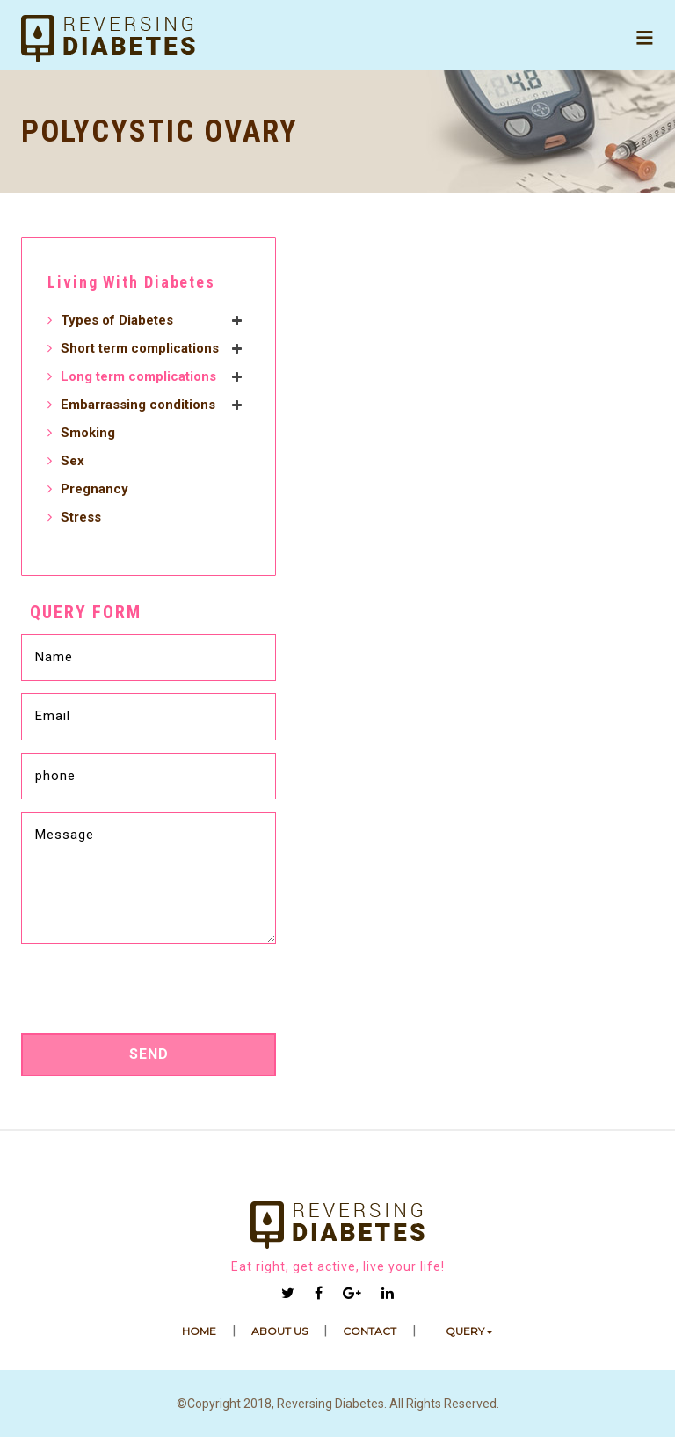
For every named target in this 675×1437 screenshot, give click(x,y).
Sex (72, 461)
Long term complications (138, 376)
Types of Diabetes (117, 320)
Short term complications (140, 348)
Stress (81, 517)
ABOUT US (279, 1331)
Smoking (88, 433)
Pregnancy (94, 489)
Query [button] (469, 1331)
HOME (199, 1331)
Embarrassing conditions (138, 404)
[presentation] (149, 993)
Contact (369, 1331)
